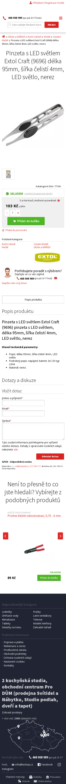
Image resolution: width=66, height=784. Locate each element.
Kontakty (9, 665)
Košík (61, 2)
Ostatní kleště (41, 244)
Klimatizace (8, 619)
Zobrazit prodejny (12, 712)
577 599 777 (35, 466)
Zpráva (6, 420)
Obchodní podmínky (15, 653)
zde (16, 449)
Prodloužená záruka (15, 650)
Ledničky (7, 611)
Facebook (45, 764)
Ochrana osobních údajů (18, 657)
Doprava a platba (13, 642)
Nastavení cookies (14, 661)
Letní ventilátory (42, 615)
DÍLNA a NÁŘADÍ (16, 36)
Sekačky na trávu (11, 627)
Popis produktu (33, 299)
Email (6, 408)
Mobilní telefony (42, 623)
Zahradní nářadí (42, 627)
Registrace (50, 2)
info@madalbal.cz (22, 466)
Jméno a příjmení (12, 398)
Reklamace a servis (15, 646)
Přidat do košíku (26, 221)
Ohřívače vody (10, 615)
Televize (37, 619)
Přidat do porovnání (14, 230)
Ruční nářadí (34, 36)
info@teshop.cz (22, 764)
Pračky (37, 611)
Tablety (6, 623)
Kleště (47, 36)
